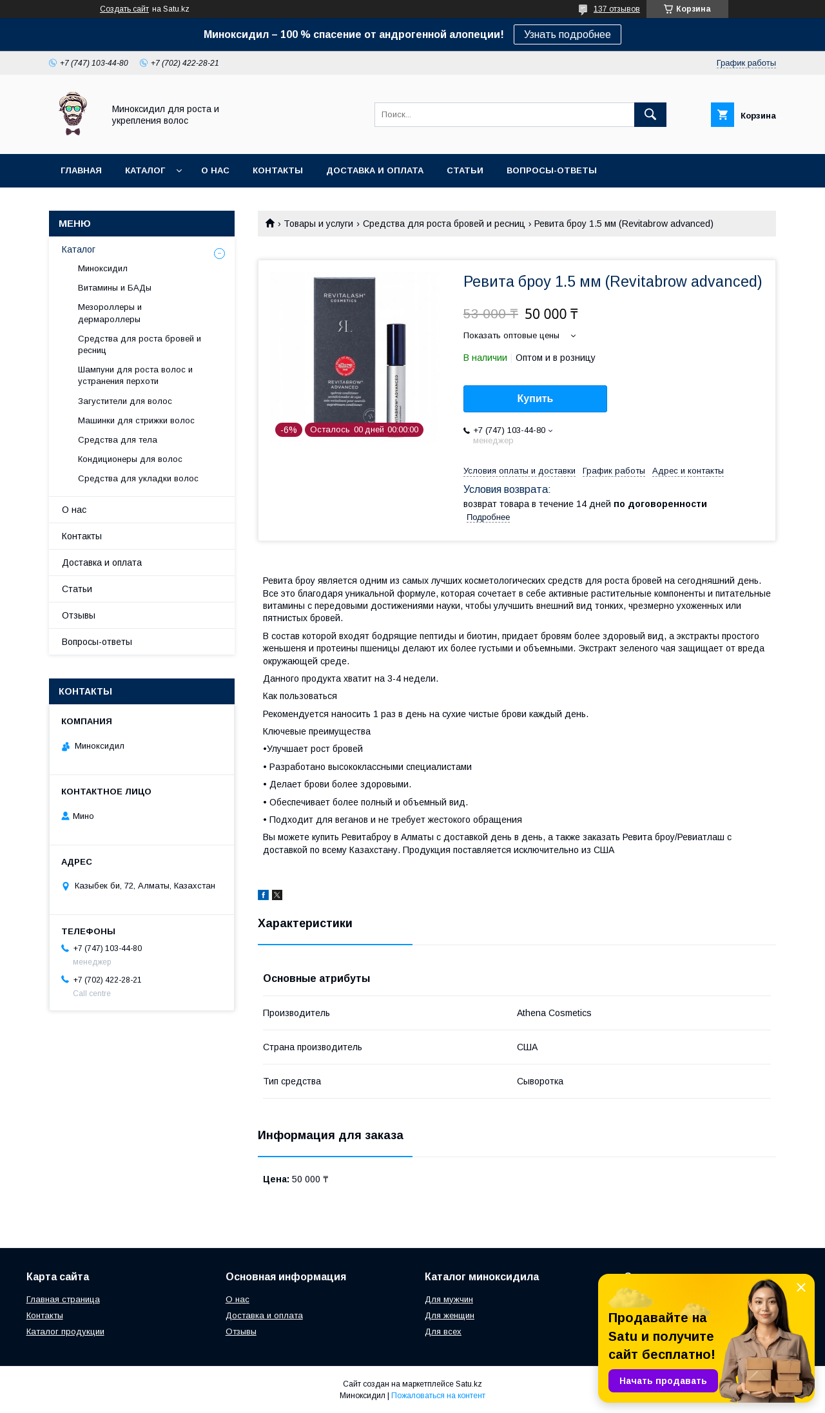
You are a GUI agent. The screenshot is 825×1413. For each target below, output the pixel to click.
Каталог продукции (65, 1331)
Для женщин (449, 1315)
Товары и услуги (318, 223)
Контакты (278, 170)
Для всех (443, 1331)
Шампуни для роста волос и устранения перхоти (135, 375)
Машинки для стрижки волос (136, 420)
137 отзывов (617, 9)
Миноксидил (103, 268)
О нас (215, 170)
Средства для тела (117, 440)
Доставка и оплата (374, 170)
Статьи (465, 170)
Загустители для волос (125, 401)
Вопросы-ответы (552, 170)
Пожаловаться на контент (438, 1395)
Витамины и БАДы (114, 288)
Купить (536, 398)
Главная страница (63, 1299)
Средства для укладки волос (138, 478)
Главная (81, 170)
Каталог (145, 170)
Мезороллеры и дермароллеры (110, 312)
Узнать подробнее (567, 34)
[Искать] (650, 114)
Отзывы (78, 615)
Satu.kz (469, 1384)
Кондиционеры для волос (130, 459)
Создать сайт (124, 9)
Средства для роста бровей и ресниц (444, 223)
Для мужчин (449, 1299)
